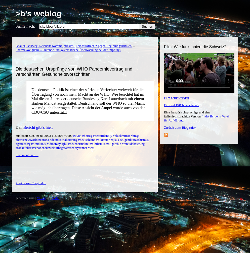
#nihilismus (98, 144)
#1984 (77, 136)
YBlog (41, 198)
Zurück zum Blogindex (180, 128)
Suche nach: (25, 26)
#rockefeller (23, 148)
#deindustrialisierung (63, 140)
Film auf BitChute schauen (181, 105)
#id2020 (40, 144)
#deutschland (87, 140)
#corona (43, 140)
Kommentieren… (27, 155)
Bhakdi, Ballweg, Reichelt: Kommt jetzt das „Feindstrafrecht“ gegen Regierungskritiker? (74, 46)
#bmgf (135, 136)
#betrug (87, 136)
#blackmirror (121, 136)
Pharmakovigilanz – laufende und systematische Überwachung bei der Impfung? (68, 50)
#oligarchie (113, 144)
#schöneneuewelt (43, 148)
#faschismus (141, 140)
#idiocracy (54, 144)
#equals (114, 140)
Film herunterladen (176, 98)
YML (55, 198)
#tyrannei (81, 148)
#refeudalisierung (133, 144)
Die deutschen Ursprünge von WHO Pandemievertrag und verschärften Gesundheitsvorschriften (74, 72)
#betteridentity (102, 136)
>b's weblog (39, 13)
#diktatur (102, 140)
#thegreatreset (65, 148)
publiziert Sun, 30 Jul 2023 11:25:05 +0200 (44, 136)
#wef (91, 148)
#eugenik (126, 140)
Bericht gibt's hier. (38, 127)
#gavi (31, 144)
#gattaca (21, 144)
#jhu (64, 144)
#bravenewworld (26, 140)
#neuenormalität (78, 144)
